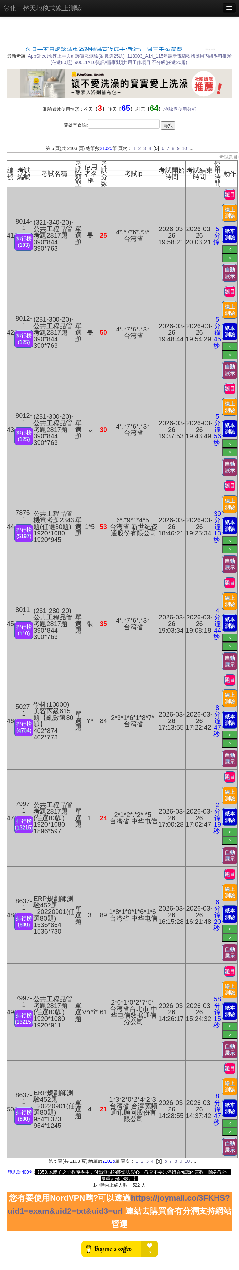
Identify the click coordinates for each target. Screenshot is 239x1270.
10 (184, 148)
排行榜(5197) (24, 533)
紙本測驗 (230, 234)
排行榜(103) (24, 242)
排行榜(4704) (24, 727)
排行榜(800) (24, 921)
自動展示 (230, 273)
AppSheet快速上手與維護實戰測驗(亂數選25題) (76, 56)
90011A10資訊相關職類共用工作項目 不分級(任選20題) (131, 62)
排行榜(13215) (24, 824)
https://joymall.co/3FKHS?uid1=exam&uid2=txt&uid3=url (119, 1204)
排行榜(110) (24, 630)
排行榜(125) (24, 339)
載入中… (119, 47)
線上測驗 (230, 213)
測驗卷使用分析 (180, 109)
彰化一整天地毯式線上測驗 (42, 8)
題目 (230, 194)
